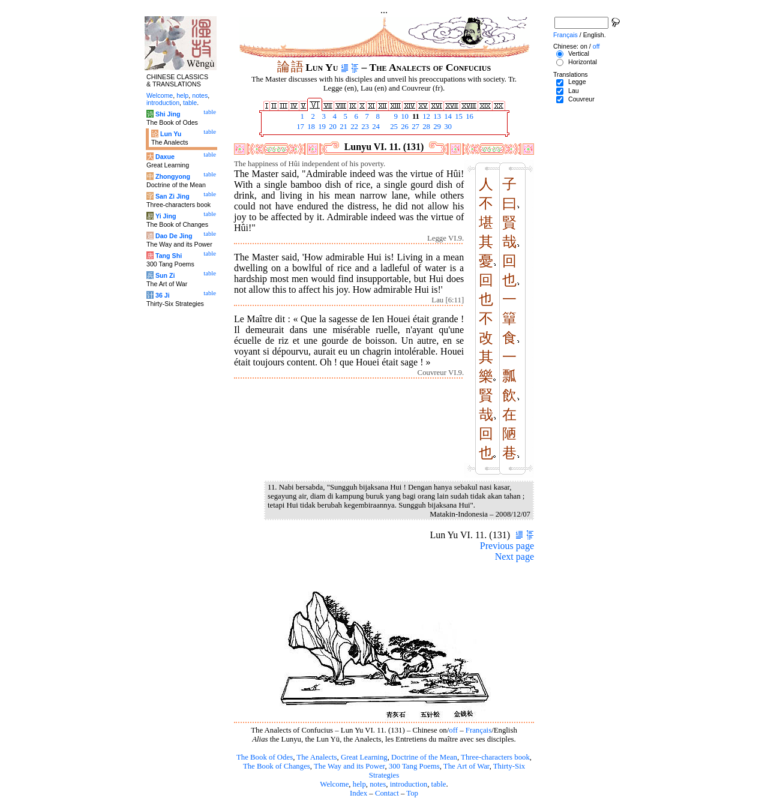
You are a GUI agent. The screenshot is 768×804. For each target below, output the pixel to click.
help (359, 784)
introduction (409, 784)
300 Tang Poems (414, 766)
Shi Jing (167, 114)
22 (353, 126)
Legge (577, 81)
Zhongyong (172, 176)
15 (458, 116)
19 (321, 126)
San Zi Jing (172, 196)
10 (404, 116)
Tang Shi (168, 255)
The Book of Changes (276, 766)
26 (404, 126)
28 (425, 126)
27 (414, 126)
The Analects (316, 757)
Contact (387, 793)
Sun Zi (165, 275)
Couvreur (581, 99)
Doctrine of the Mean (424, 757)
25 (393, 126)
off (453, 730)
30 (447, 126)
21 (342, 126)
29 (436, 126)
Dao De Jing (174, 235)
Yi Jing (165, 216)
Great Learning (364, 757)
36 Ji (162, 295)
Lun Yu (170, 133)
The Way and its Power (349, 766)
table (438, 784)
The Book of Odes (264, 757)
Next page (514, 556)
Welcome (334, 784)
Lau (573, 90)
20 (332, 126)
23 (364, 126)
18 (310, 126)
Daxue (165, 156)
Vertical (578, 53)
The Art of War (466, 766)
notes (378, 784)
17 (299, 126)
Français (478, 730)
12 (425, 116)
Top (412, 793)
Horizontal (582, 61)
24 (375, 126)
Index (358, 793)
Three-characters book (495, 757)
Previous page (507, 546)
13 (436, 116)
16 (468, 116)
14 (447, 116)
